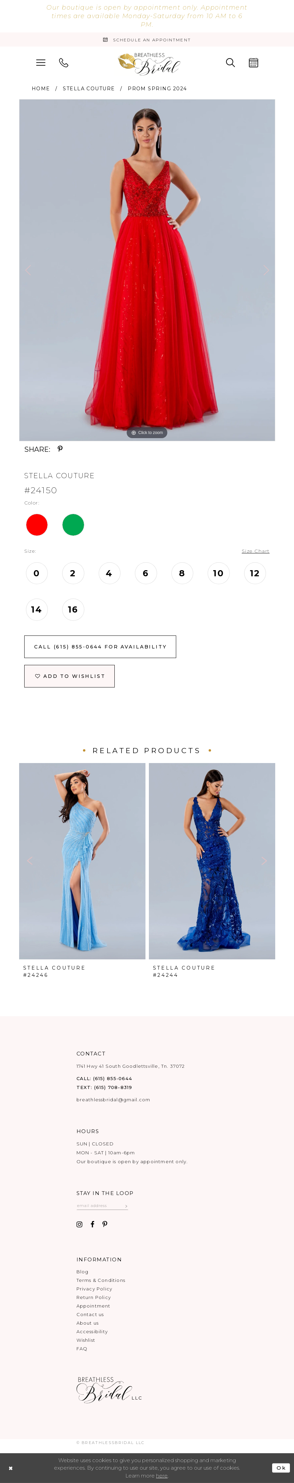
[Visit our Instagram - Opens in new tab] (79, 1224)
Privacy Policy (94, 1288)
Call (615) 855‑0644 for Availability (100, 647)
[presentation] (82, 861)
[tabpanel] (147, 270)
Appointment (93, 1306)
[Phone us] (63, 62)
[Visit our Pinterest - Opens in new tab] (105, 1224)
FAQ (82, 1348)
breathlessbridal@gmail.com (113, 1099)
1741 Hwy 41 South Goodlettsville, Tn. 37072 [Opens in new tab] (130, 1066)
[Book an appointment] (147, 39)
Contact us (90, 1314)
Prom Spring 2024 (157, 89)
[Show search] (230, 62)
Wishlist (86, 1340)
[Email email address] (102, 1205)
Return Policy (93, 1297)
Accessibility (92, 1331)
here (162, 1475)
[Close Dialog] (10, 1468)
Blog (82, 1271)
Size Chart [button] (256, 551)
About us (87, 1323)
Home (41, 89)
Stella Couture (89, 89)
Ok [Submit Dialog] (281, 1468)
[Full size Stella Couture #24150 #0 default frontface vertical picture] (147, 270)
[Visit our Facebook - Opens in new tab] (92, 1224)
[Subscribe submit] (126, 1205)
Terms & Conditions (100, 1280)
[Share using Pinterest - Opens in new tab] (60, 449)
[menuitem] (40, 62)
